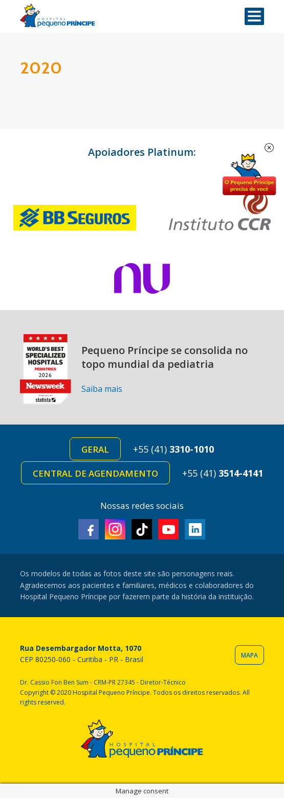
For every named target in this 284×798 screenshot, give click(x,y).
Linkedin (195, 529)
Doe (249, 174)
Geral (95, 449)
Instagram (115, 529)
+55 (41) (173, 449)
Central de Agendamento (95, 473)
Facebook (88, 529)
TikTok (142, 529)
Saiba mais (101, 388)
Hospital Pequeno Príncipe (57, 16)
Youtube (168, 529)
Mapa (249, 655)
